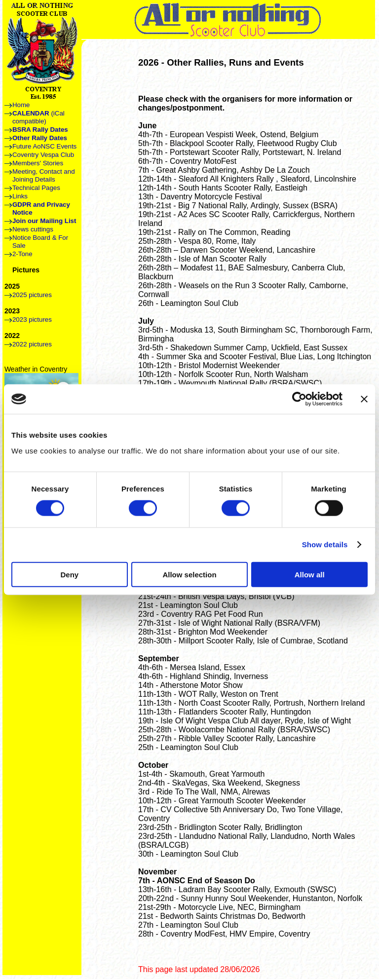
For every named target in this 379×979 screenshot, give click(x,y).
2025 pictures (32, 295)
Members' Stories (37, 163)
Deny (69, 574)
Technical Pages (36, 187)
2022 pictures (32, 344)
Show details (325, 544)
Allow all (310, 574)
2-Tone (22, 254)
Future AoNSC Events (44, 146)
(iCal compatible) (38, 117)
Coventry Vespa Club (43, 154)
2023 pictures (32, 319)
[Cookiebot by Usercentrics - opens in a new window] (299, 399)
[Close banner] (364, 399)
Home (21, 105)
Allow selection (189, 574)
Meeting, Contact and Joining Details (43, 175)
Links (20, 196)
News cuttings (32, 229)
